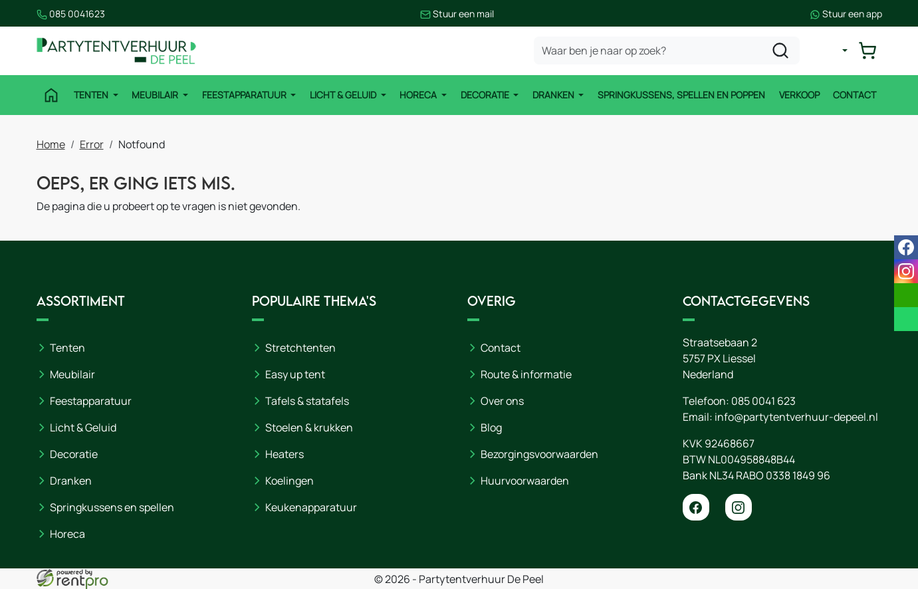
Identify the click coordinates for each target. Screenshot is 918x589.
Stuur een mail (457, 13)
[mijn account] (834, 50)
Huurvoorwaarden (525, 480)
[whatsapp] (906, 319)
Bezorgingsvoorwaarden (539, 454)
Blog (491, 427)
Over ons (502, 401)
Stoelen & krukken (309, 427)
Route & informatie (526, 374)
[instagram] (738, 507)
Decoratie (486, 94)
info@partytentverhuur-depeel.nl (796, 417)
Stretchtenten (300, 347)
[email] (906, 295)
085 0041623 (71, 13)
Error (92, 144)
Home (51, 144)
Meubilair (156, 94)
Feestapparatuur (245, 94)
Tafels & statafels (307, 401)
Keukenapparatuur (311, 507)
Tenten (92, 94)
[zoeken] (780, 50)
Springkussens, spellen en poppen (681, 94)
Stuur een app (846, 13)
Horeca (419, 94)
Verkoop (799, 94)
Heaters (284, 454)
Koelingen (289, 480)
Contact (854, 94)
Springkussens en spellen (112, 507)
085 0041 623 (763, 401)
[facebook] (696, 507)
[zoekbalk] (667, 50)
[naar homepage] (116, 50)
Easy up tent (295, 374)
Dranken (554, 94)
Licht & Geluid (344, 94)
